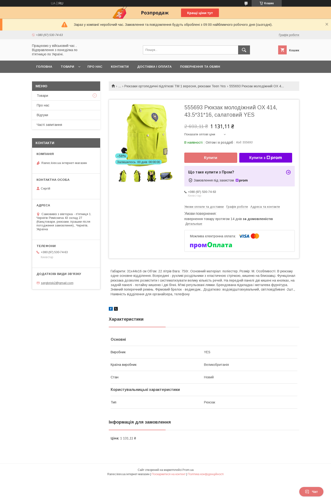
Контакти (120, 66)
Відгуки (42, 115)
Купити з (265, 158)
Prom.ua (188, 470)
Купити (210, 158)
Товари (67, 66)
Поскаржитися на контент (169, 474)
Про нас (94, 66)
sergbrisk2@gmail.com (57, 283)
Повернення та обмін (200, 66)
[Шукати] (244, 49)
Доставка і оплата (154, 66)
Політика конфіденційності (206, 474)
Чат (311, 492)
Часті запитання (49, 125)
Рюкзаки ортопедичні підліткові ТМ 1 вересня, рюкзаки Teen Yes (175, 86)
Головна (44, 66)
